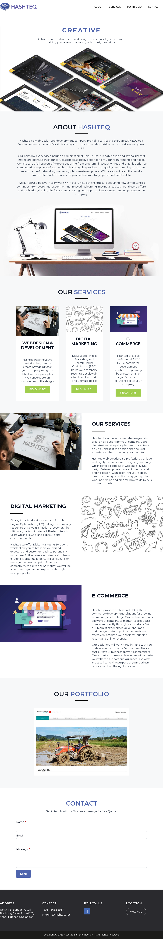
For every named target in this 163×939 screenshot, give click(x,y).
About (98, 6)
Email (20, 835)
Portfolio (134, 6)
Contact (154, 6)
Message (23, 849)
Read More (37, 389)
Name (21, 822)
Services (115, 6)
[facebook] (87, 911)
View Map (136, 911)
